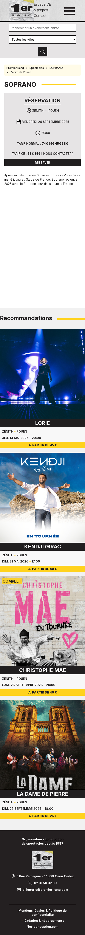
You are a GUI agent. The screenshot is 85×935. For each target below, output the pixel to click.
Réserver (42, 162)
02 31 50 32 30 (45, 883)
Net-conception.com (42, 926)
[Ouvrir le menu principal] (69, 11)
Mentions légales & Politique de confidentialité (43, 913)
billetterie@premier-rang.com (45, 889)
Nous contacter (57, 153)
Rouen (53, 110)
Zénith (37, 110)
